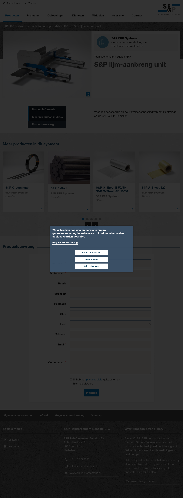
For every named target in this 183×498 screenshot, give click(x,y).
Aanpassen (91, 259)
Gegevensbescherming (65, 242)
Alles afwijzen (91, 266)
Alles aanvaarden (91, 252)
